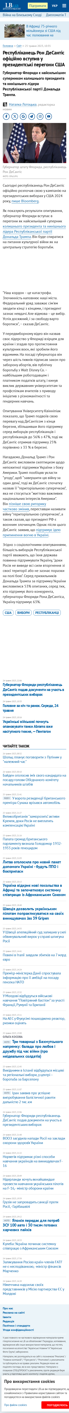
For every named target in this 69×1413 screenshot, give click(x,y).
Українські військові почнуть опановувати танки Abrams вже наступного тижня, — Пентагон (28, 726)
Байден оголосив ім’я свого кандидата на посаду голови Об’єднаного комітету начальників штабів (34, 780)
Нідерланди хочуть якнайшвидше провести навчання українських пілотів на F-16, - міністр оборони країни (33, 1184)
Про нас (8, 1308)
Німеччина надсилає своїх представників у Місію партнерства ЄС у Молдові (33, 1289)
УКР (55, 6)
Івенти (7, 1317)
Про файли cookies (15, 1405)
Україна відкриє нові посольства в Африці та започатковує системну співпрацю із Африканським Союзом (34, 890)
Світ (19, 46)
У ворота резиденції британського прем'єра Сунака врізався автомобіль (34, 800)
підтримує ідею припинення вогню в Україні (32, 532)
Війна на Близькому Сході (22, 15)
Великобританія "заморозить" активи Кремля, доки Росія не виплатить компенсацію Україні (31, 821)
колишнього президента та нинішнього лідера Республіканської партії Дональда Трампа (34, 231)
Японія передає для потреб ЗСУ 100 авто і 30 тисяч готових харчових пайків (31, 1225)
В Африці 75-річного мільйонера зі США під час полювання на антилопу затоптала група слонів (43, 35)
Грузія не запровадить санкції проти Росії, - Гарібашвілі (30, 1204)
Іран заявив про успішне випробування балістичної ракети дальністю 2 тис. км (29, 1097)
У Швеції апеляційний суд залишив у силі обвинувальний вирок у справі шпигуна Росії (34, 936)
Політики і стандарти (16, 1325)
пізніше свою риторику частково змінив (24, 506)
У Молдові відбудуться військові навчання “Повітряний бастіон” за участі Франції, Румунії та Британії (33, 1000)
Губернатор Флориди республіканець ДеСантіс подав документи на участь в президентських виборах (33, 689)
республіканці (47, 613)
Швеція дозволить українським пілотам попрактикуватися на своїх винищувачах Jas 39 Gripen (33, 913)
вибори (23, 613)
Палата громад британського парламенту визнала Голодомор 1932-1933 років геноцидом (32, 843)
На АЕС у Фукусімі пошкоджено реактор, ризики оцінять (34, 1020)
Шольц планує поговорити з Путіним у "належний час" (32, 759)
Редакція (8, 1321)
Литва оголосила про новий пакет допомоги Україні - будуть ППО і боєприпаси (32, 866)
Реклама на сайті (14, 1312)
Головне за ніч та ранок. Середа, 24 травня (31, 708)
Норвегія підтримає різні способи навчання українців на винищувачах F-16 (33, 1161)
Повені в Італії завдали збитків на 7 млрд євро (34, 957)
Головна (8, 46)
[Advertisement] (34, 271)
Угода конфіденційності (18, 1330)
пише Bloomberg (25, 201)
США (8, 613)
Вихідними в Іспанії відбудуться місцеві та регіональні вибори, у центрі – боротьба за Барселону (33, 1075)
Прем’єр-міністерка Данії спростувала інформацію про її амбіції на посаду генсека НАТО (32, 977)
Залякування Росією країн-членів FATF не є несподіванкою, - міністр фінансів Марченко (32, 1266)
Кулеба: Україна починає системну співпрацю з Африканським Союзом (30, 1246)
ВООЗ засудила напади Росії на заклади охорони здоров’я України (34, 1140)
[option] (34, 30)
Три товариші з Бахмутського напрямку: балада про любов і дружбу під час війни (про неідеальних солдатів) (33, 1049)
